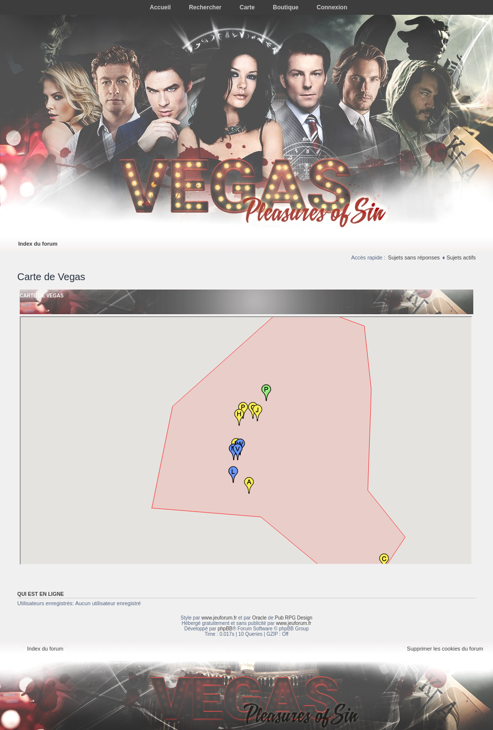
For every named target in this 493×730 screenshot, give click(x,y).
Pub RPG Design (294, 617)
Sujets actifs (461, 257)
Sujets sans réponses (414, 257)
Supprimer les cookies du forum (445, 649)
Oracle (259, 617)
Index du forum (37, 244)
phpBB (224, 628)
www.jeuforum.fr (219, 617)
